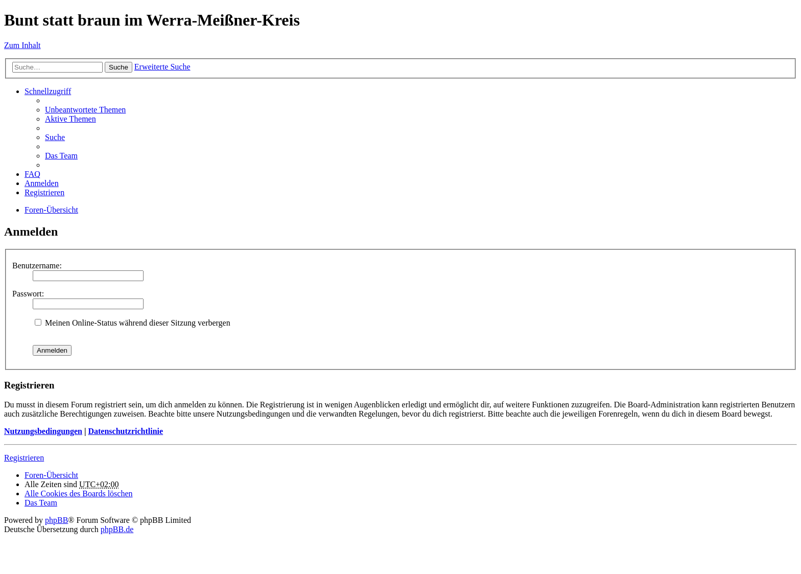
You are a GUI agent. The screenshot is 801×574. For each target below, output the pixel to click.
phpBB (56, 520)
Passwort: (28, 293)
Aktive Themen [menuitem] (70, 118)
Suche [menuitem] (55, 137)
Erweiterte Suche (162, 66)
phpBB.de (117, 529)
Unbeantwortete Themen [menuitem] (85, 109)
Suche (118, 67)
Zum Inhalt (22, 45)
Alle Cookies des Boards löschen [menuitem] (79, 493)
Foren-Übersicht (51, 209)
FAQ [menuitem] (32, 174)
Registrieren (24, 457)
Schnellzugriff (48, 91)
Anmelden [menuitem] (42, 183)
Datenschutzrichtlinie (125, 431)
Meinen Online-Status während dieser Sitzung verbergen (132, 322)
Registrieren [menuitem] (44, 192)
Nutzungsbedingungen (43, 431)
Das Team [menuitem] (61, 155)
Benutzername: (37, 265)
